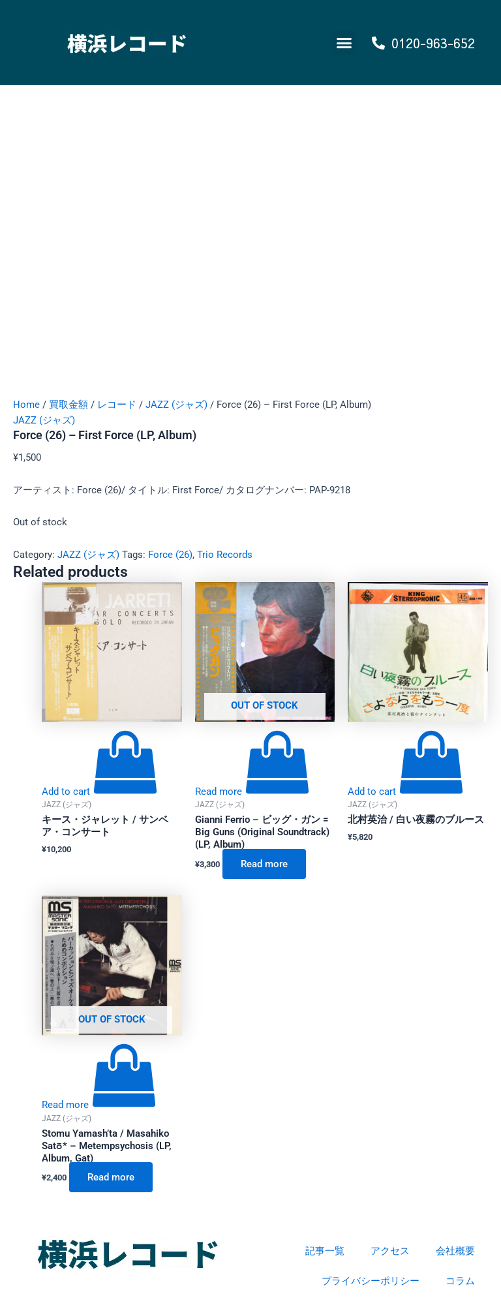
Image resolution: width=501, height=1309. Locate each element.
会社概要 (455, 1251)
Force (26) (170, 555)
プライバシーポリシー (370, 1281)
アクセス (390, 1251)
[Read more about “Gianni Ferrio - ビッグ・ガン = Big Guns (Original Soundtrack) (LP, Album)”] (252, 791)
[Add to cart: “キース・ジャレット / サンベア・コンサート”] (100, 791)
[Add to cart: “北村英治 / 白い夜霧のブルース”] (406, 791)
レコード (116, 404)
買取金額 (68, 404)
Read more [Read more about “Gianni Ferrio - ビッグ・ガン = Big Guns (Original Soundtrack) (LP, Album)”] (264, 864)
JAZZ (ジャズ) (176, 404)
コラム (460, 1281)
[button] (344, 42)
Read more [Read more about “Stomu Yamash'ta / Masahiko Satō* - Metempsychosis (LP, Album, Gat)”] (110, 1177)
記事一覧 (324, 1251)
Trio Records (224, 555)
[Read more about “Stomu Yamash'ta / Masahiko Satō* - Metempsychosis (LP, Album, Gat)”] (99, 1105)
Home (26, 404)
